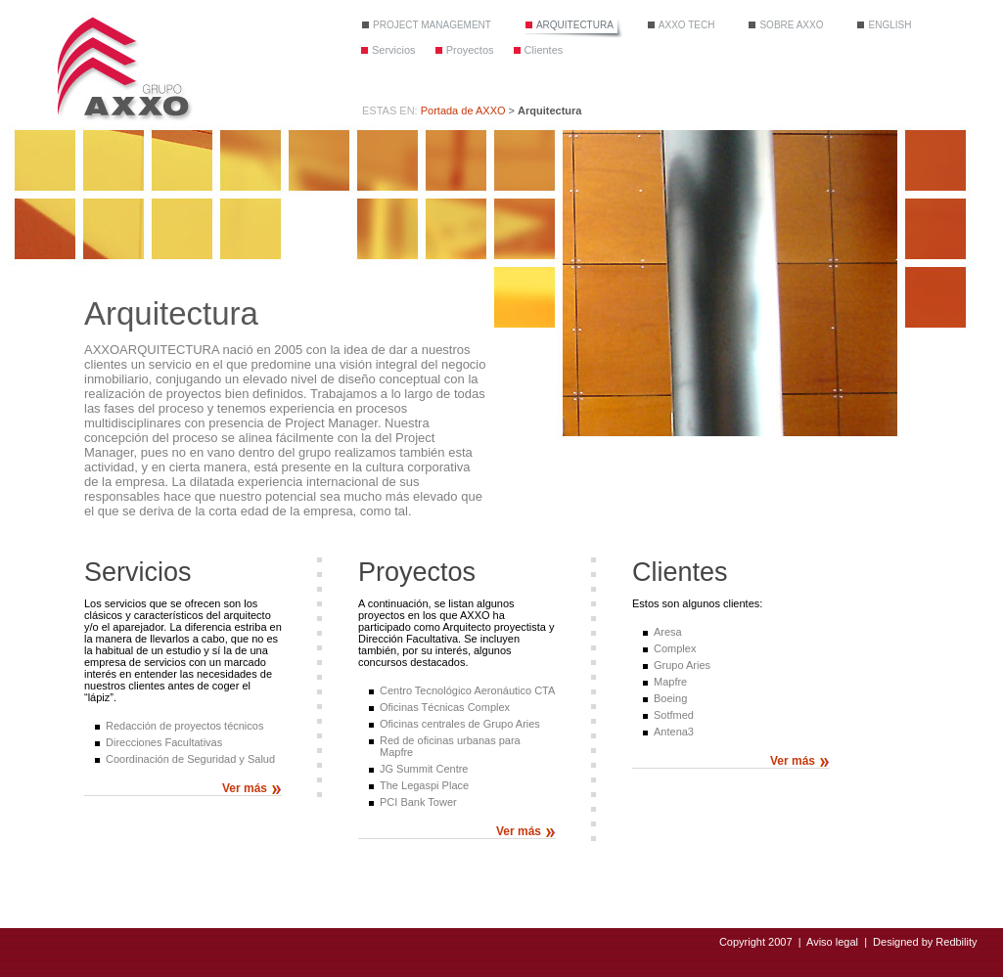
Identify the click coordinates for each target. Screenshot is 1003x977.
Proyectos (470, 50)
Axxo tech (687, 25)
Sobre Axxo (791, 25)
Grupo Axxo (123, 66)
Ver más (244, 788)
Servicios (394, 50)
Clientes (544, 50)
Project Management (432, 25)
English (889, 25)
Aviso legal (832, 942)
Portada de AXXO (463, 110)
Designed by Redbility (925, 942)
